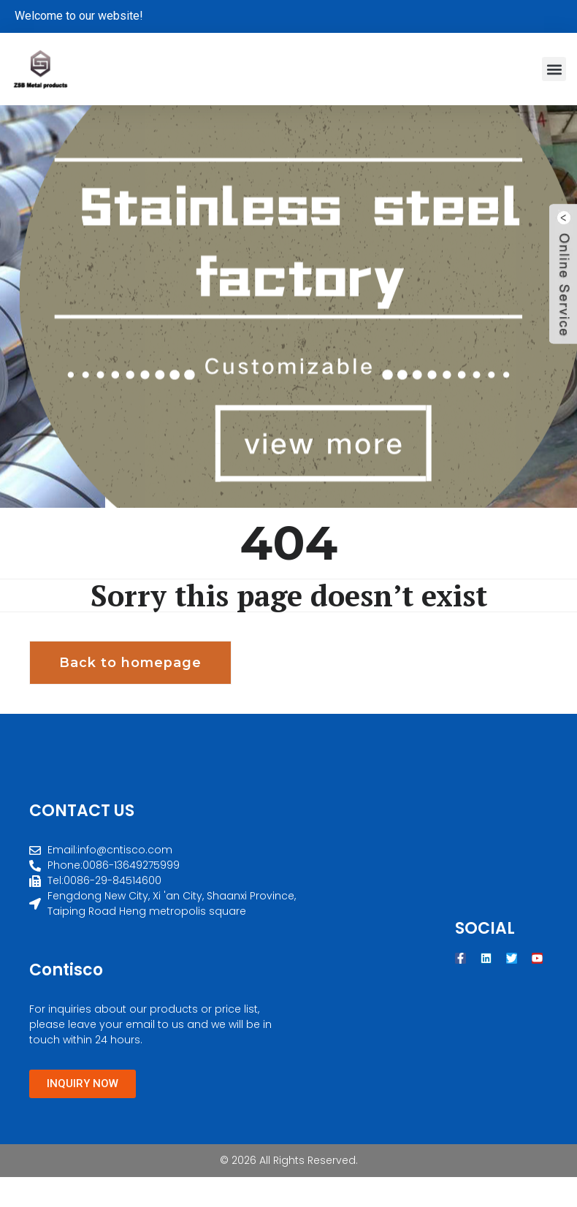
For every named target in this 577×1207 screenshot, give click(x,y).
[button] (554, 69)
